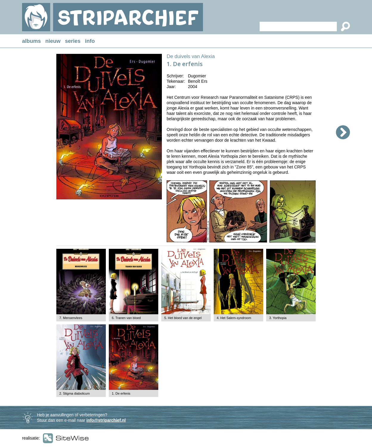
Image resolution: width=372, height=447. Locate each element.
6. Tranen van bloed (126, 318)
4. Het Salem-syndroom (234, 318)
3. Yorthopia (277, 318)
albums (31, 41)
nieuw (53, 41)
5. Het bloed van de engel (183, 318)
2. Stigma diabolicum (74, 393)
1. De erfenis (121, 393)
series (72, 41)
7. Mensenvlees (70, 318)
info (90, 41)
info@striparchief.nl (106, 420)
